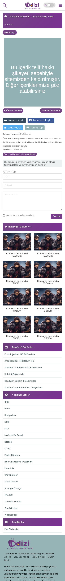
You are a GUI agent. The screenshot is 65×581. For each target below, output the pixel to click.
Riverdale (9, 468)
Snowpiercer (11, 474)
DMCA (51, 556)
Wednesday (11, 514)
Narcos (8, 441)
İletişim (7, 560)
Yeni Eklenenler (21, 556)
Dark (7, 421)
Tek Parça (9, 32)
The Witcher (11, 508)
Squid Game (11, 481)
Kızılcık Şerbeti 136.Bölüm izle (20, 354)
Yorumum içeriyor (18, 215)
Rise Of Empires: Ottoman (18, 461)
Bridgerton (10, 415)
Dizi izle (7, 556)
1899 (7, 402)
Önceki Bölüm (13, 110)
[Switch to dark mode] (49, 5)
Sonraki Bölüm (50, 110)
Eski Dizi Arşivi (12, 529)
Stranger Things (13, 488)
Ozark (8, 448)
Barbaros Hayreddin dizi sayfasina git (20, 154)
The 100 (9, 494)
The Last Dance (13, 501)
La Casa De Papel (14, 435)
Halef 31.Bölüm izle (14, 374)
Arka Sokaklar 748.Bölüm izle (19, 360)
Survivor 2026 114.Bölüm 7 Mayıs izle (23, 387)
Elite (7, 428)
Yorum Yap (35, 127)
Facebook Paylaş (41, 120)
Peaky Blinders (12, 455)
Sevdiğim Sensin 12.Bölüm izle (20, 380)
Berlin (7, 408)
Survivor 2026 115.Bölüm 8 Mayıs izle (23, 367)
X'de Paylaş (12, 127)
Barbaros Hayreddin (20, 16)
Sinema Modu (14, 120)
